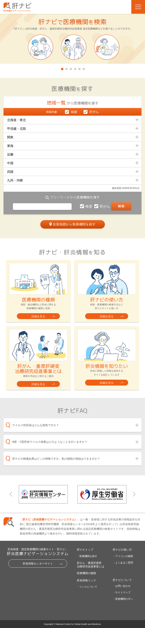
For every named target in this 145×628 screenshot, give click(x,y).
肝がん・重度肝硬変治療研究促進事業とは (90, 564)
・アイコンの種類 (123, 556)
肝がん (105, 206)
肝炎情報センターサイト (38, 563)
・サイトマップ (122, 592)
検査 (89, 206)
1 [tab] (62, 68)
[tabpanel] (72, 39)
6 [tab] (83, 68)
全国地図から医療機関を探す (74, 224)
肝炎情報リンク (86, 580)
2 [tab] (66, 68)
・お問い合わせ (122, 585)
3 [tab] (70, 68)
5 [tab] (79, 68)
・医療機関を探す (87, 556)
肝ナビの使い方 (122, 549)
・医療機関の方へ (123, 598)
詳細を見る (38, 316)
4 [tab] (75, 68)
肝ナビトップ (85, 549)
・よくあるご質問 (123, 562)
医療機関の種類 (86, 573)
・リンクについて (87, 586)
